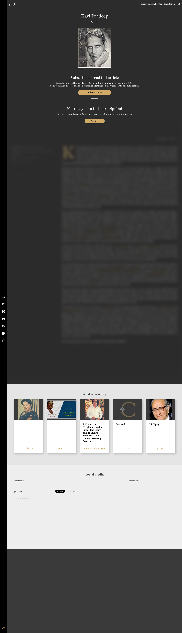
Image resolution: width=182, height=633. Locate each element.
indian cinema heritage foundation (158, 3)
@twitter (18, 491)
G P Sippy (154, 424)
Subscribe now (95, 92)
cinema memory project (94, 448)
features (28, 448)
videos (61, 448)
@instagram (19, 481)
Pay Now (94, 121)
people (12, 4)
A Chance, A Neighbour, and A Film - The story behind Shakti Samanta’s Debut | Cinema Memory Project (93, 433)
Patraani (120, 424)
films (128, 448)
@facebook (74, 491)
